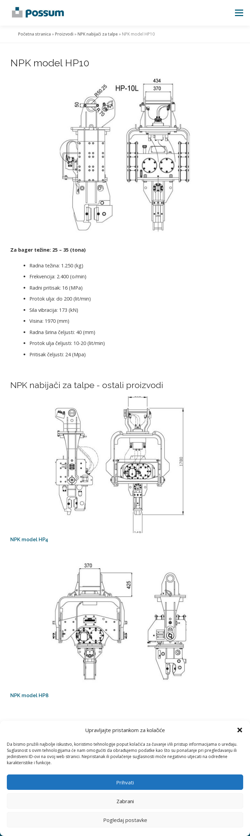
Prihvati (125, 782)
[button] (239, 730)
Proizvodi (64, 34)
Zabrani (125, 801)
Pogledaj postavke (125, 820)
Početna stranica (34, 34)
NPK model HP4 (29, 539)
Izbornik (239, 13)
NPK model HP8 (29, 695)
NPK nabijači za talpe (98, 34)
